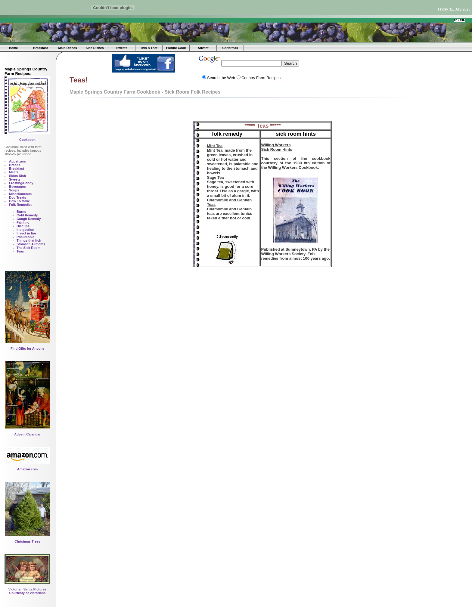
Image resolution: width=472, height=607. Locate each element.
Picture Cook (176, 48)
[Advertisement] (135, 20)
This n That (148, 48)
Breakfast (40, 48)
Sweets (121, 48)
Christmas (230, 48)
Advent (202, 48)
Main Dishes (67, 48)
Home (13, 48)
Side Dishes (94, 48)
